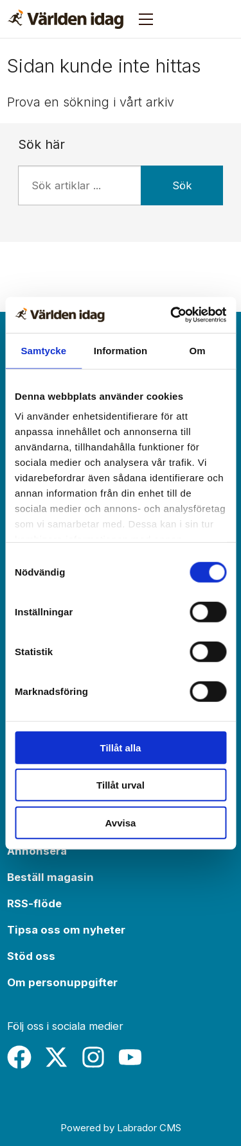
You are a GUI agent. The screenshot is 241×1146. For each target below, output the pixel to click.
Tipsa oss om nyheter (66, 929)
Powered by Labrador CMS (120, 1128)
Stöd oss (31, 956)
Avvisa (120, 822)
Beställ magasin (50, 877)
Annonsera (37, 850)
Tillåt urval (120, 785)
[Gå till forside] (65, 19)
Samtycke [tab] (43, 350)
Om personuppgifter (62, 982)
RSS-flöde (34, 903)
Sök (182, 185)
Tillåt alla (120, 747)
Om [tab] (198, 350)
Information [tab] (121, 350)
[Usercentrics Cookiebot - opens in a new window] (171, 315)
